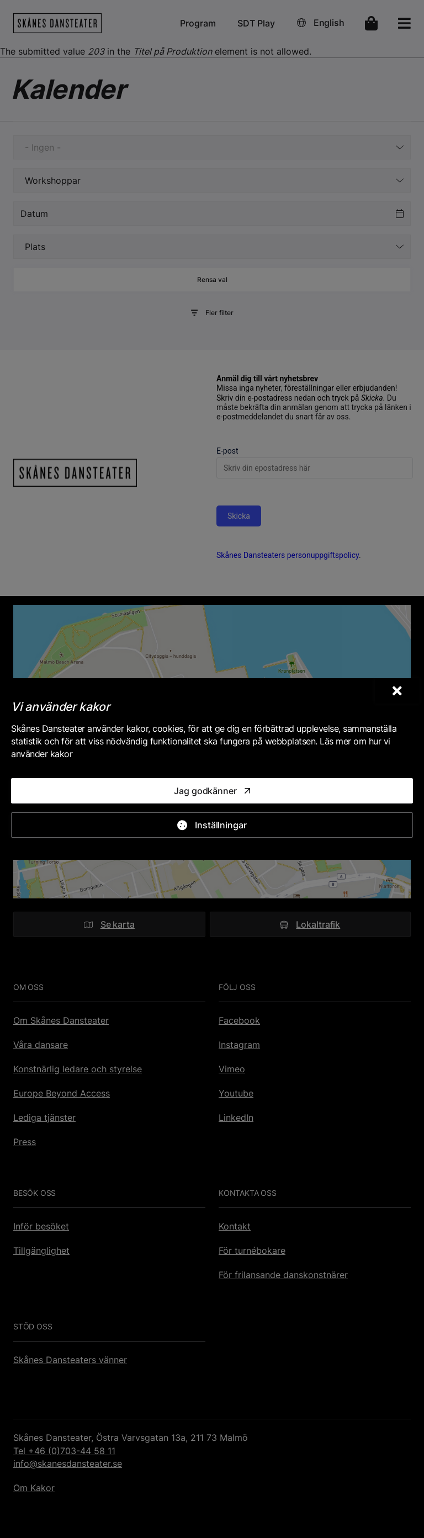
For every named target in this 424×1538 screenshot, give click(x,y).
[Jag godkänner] (212, 790)
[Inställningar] (212, 825)
